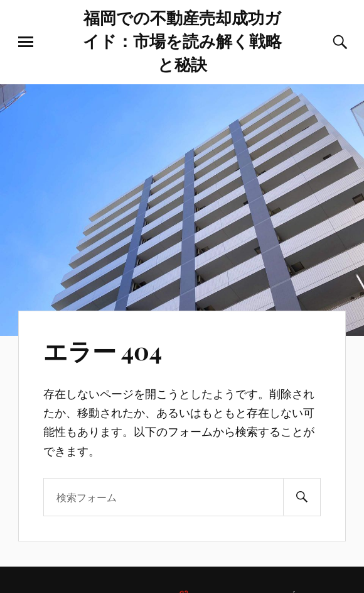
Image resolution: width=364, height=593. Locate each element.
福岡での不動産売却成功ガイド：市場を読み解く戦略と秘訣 (182, 40)
